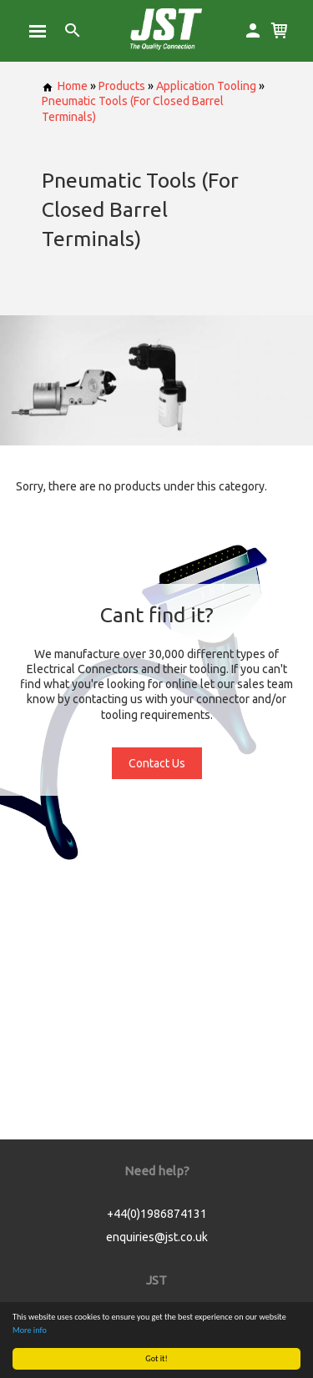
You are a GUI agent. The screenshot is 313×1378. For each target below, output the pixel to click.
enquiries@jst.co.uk (157, 1237)
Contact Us (157, 763)
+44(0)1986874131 (157, 1213)
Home (65, 86)
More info (30, 1330)
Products (121, 86)
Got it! (156, 1358)
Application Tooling (206, 86)
